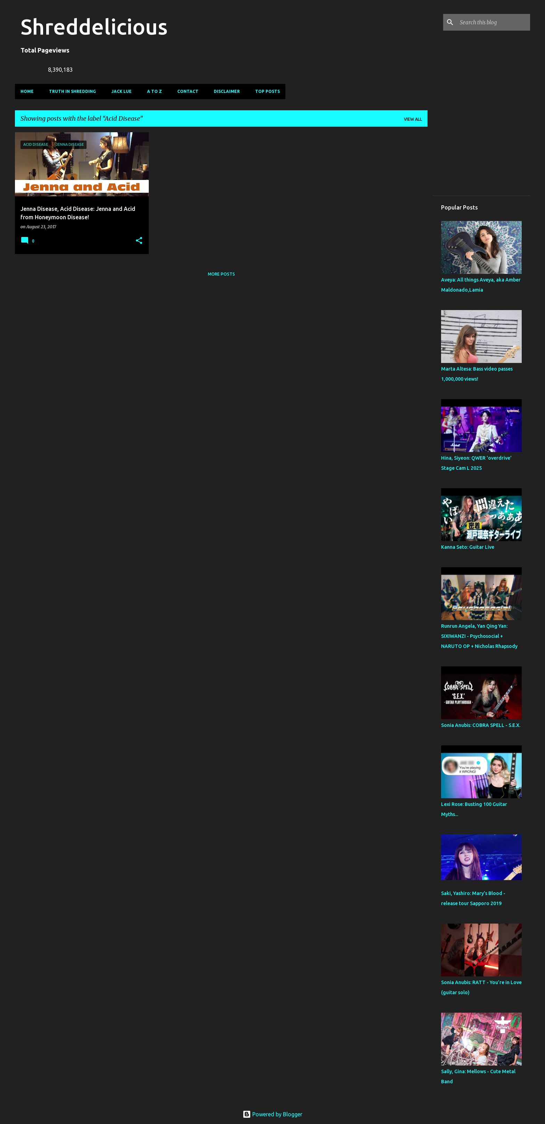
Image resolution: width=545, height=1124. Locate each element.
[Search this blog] (493, 22)
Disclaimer (227, 91)
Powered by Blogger (272, 1114)
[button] (139, 241)
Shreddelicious (94, 26)
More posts (221, 274)
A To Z (154, 91)
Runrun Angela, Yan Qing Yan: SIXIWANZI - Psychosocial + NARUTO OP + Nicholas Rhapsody (479, 636)
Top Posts (267, 91)
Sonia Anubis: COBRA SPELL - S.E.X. (480, 725)
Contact (187, 91)
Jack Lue (121, 91)
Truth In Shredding (72, 91)
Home (27, 91)
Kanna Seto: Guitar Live (467, 547)
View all (413, 119)
